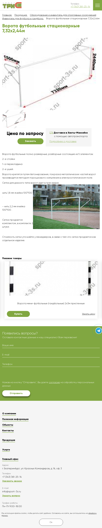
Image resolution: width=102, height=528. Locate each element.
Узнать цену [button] (88, 314)
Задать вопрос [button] (11, 495)
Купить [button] (18, 313)
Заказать (30, 141)
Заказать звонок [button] (12, 481)
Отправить (16, 393)
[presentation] (25, 375)
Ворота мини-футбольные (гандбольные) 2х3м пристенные (51, 303)
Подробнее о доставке (62, 141)
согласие (54, 382)
